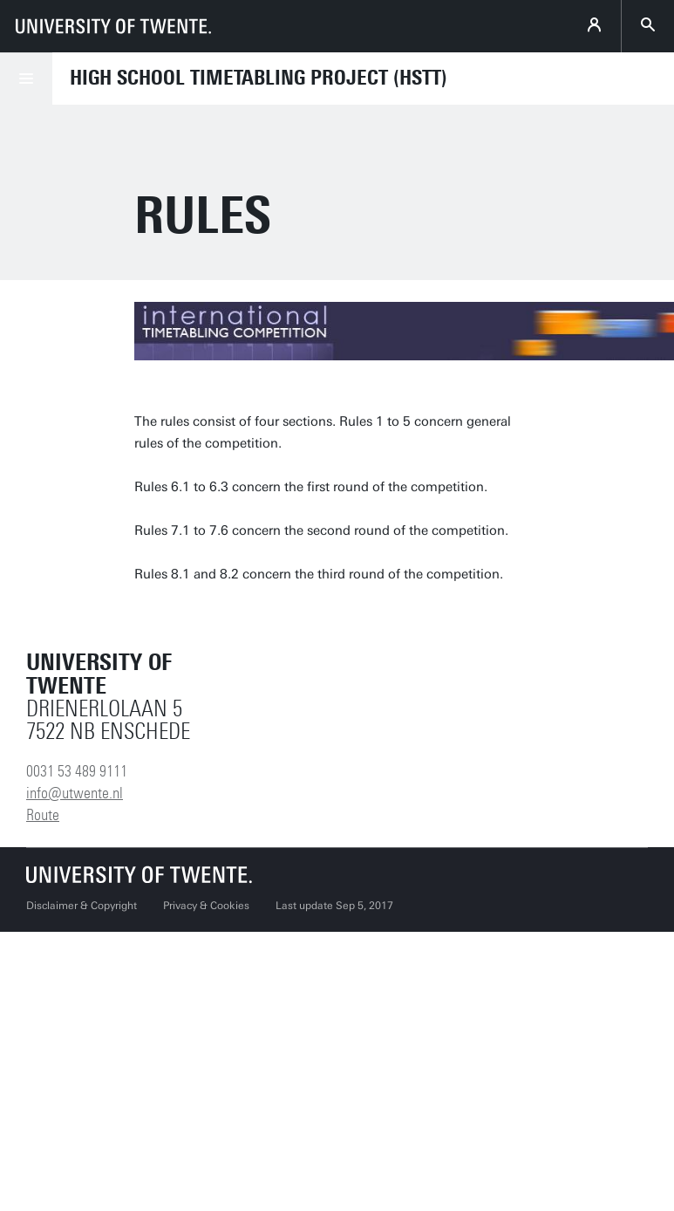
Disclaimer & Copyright (81, 906)
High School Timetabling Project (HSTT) (258, 77)
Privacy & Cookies (206, 906)
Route (42, 814)
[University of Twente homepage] (113, 26)
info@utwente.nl (74, 793)
